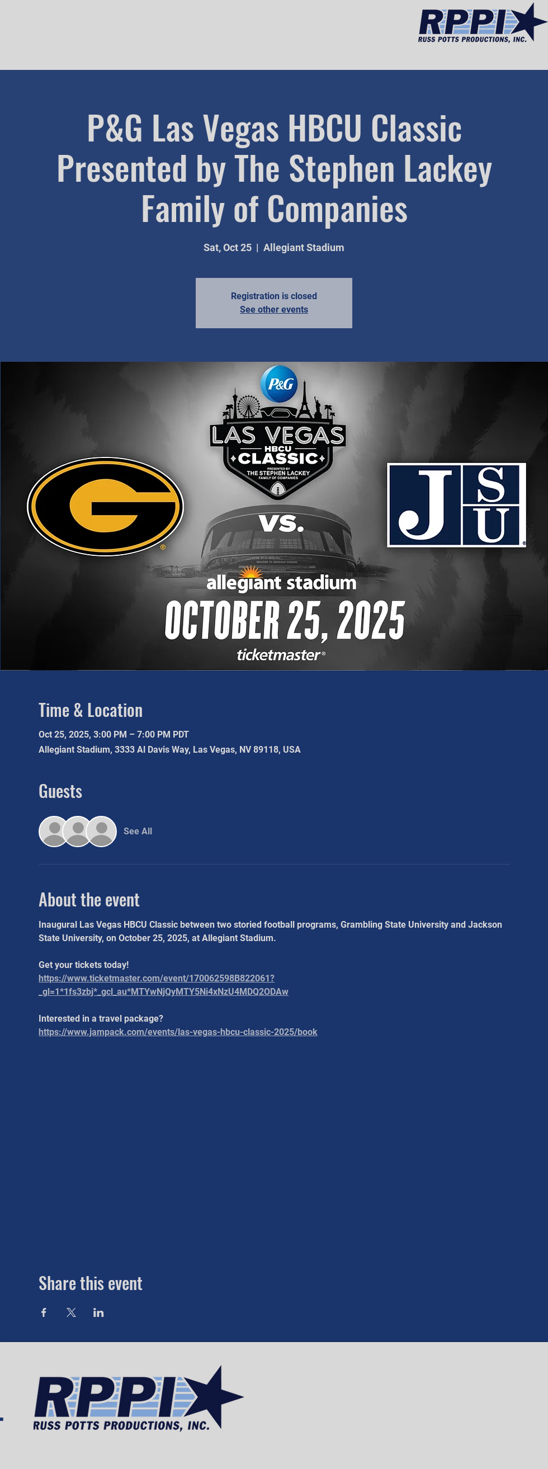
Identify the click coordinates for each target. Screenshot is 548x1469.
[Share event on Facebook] (44, 1312)
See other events (274, 309)
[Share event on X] (71, 1312)
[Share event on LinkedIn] (98, 1312)
